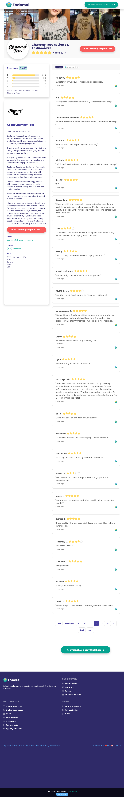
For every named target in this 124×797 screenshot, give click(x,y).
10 (84, 623)
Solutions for (11, 701)
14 (108, 623)
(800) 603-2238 (14, 248)
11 (90, 623)
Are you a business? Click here (101, 4)
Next (81, 630)
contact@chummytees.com (20, 240)
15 (114, 623)
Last (90, 630)
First (59, 623)
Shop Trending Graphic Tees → (97, 49)
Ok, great (62, 794)
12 (96, 623)
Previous (69, 623)
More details (72, 791)
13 (102, 623)
